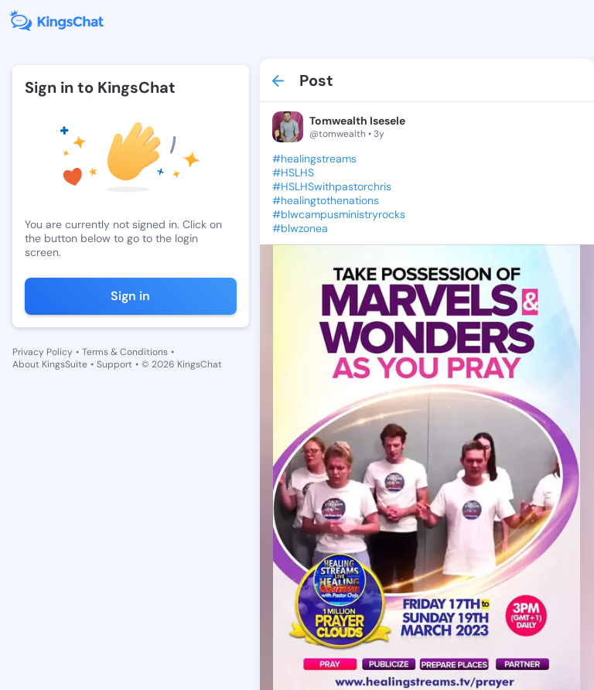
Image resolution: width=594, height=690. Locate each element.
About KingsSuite (49, 364)
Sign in (130, 296)
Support (114, 364)
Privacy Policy (42, 352)
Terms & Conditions (125, 352)
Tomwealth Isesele (357, 121)
